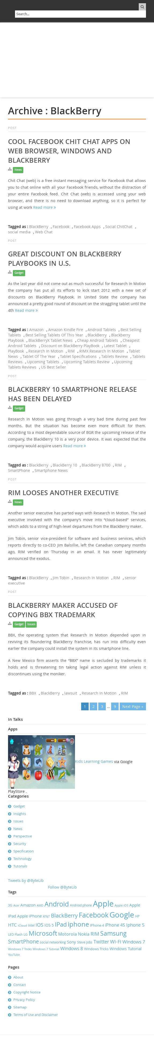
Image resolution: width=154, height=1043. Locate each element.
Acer (16, 905)
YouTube (14, 955)
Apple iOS (121, 905)
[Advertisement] (77, 59)
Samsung (113, 933)
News (18, 170)
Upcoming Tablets (43, 361)
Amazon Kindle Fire (65, 329)
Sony (71, 942)
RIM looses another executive (63, 492)
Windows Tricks (96, 948)
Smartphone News (51, 470)
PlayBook (16, 351)
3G (10, 905)
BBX (32, 693)
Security (19, 843)
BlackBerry (38, 226)
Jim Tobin (61, 577)
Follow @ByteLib (62, 887)
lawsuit (70, 693)
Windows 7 (133, 942)
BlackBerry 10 (65, 465)
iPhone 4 (97, 925)
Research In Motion (45, 351)
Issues (31, 624)
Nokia (83, 934)
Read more (44, 207)
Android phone (81, 905)
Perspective (22, 836)
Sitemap (20, 1007)
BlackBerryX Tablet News (50, 340)
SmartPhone (19, 470)
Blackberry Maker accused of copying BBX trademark (63, 610)
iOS (39, 925)
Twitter (101, 941)
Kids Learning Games (60, 761)
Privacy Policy (24, 999)
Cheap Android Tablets (97, 340)
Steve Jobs (84, 942)
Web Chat (43, 231)
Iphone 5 (135, 925)
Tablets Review (114, 356)
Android (56, 904)
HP (137, 916)
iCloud (22, 925)
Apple (103, 903)
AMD (40, 905)
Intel (31, 925)
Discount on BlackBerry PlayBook (70, 345)
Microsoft (43, 933)
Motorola (67, 934)
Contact (19, 984)
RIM (71, 351)
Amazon (36, 329)
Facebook (61, 226)
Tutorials (20, 866)
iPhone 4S (115, 925)
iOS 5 (49, 925)
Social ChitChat (118, 226)
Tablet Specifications (78, 356)
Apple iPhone (29, 916)
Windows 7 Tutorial (46, 949)
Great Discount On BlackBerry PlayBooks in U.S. (64, 258)
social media (19, 231)
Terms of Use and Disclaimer (35, 1014)
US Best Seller (53, 367)
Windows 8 (71, 948)
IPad (61, 924)
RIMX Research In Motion (101, 351)
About (18, 977)
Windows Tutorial (126, 948)
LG (26, 934)
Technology (22, 858)
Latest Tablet (115, 345)
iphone (78, 924)
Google (122, 915)
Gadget (19, 273)
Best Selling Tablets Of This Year (54, 334)
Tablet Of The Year (38, 356)
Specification (23, 851)
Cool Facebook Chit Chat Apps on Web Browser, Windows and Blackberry (69, 151)
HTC (12, 925)
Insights (19, 813)
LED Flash (15, 934)
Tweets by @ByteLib (26, 880)
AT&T (46, 916)
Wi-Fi (115, 942)
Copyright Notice (26, 992)
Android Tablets (102, 329)
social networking (53, 942)
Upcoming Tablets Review (87, 361)
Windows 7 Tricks (20, 949)
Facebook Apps (87, 226)
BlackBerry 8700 (96, 465)
